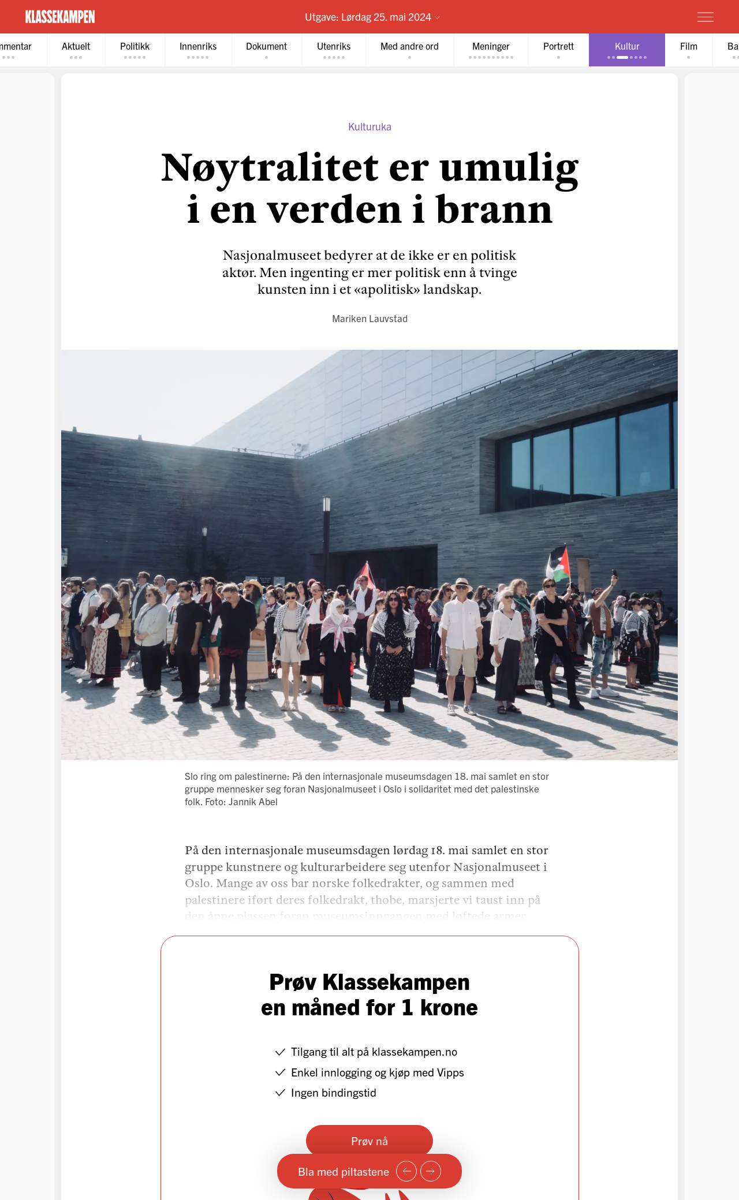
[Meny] (705, 16)
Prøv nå (369, 1140)
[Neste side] (430, 1171)
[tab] (76, 49)
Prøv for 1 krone (637, 16)
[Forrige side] (406, 1171)
